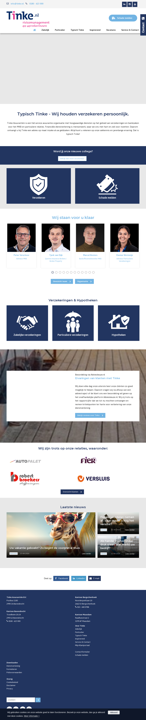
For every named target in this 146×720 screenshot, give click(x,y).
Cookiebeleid (12, 682)
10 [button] (86, 273)
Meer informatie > (31, 716)
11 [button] (90, 273)
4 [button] (64, 273)
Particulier (79, 632)
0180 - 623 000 (36, 3)
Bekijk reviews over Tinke (88, 415)
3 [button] (60, 273)
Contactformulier (82, 652)
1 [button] (53, 273)
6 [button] (71, 273)
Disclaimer (11, 685)
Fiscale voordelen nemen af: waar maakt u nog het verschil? (117, 521)
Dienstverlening (13, 666)
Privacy (10, 688)
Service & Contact (82, 642)
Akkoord (113, 712)
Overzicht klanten (70, 492)
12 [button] (94, 273)
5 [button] (68, 273)
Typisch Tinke (81, 635)
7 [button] (75, 273)
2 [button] (56, 273)
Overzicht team (60, 281)
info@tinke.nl (17, 3)
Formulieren (12, 669)
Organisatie (82, 281)
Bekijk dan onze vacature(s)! (72, 158)
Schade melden (81, 655)
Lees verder (86, 554)
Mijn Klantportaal (82, 645)
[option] (21, 245)
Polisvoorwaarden (14, 672)
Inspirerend (80, 639)
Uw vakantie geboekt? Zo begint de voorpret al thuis (44, 548)
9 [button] (82, 273)
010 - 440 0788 (83, 607)
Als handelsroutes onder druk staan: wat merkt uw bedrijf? (117, 544)
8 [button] (79, 273)
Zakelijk (78, 629)
